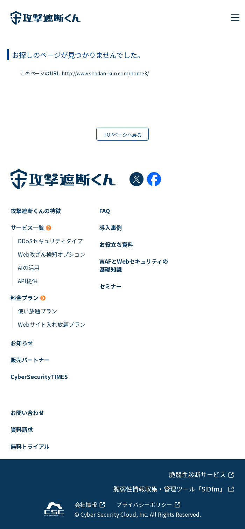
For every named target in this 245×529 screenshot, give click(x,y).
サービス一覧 (27, 228)
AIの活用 (29, 268)
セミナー (110, 286)
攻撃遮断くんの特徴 (35, 211)
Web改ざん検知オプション (51, 254)
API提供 (27, 281)
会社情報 (86, 504)
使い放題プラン (37, 311)
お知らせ (21, 343)
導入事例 (110, 228)
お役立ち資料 (116, 244)
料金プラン (24, 298)
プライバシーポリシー (144, 504)
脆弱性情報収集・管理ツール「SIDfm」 (169, 488)
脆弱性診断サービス (197, 474)
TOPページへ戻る (122, 134)
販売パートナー (30, 360)
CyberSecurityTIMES (39, 377)
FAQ (104, 211)
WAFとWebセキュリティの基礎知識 (133, 265)
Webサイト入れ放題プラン (51, 324)
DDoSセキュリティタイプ (50, 241)
